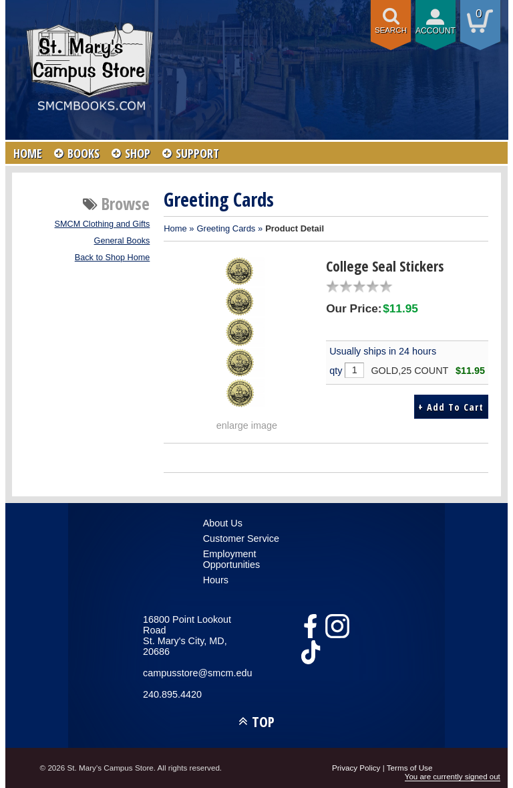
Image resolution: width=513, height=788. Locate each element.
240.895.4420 (172, 694)
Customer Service (241, 538)
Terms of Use (410, 767)
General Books (122, 240)
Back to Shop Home (112, 257)
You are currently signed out (452, 777)
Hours (215, 580)
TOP (263, 721)
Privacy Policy (356, 767)
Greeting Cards (226, 228)
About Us (222, 523)
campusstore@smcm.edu (196, 673)
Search (391, 30)
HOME (27, 153)
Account (435, 30)
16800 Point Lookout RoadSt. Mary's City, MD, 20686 (187, 635)
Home (175, 228)
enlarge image (246, 425)
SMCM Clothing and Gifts (102, 224)
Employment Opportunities (232, 559)
